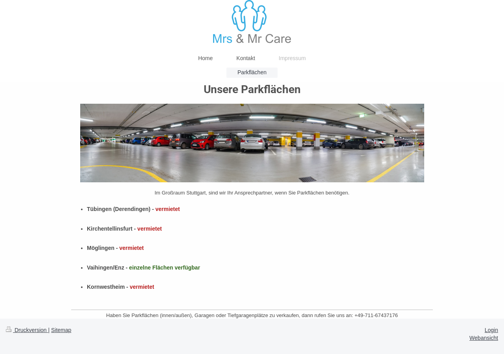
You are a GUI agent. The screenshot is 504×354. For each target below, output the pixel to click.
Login (491, 330)
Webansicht (483, 338)
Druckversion (27, 330)
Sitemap (61, 330)
